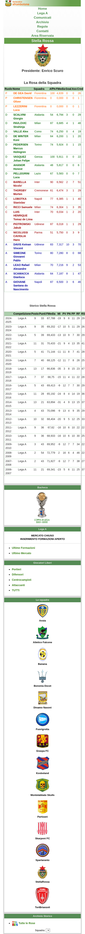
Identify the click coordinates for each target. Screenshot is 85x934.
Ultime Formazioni (23, 547)
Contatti (42, 31)
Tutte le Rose (23, 923)
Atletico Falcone (42, 635)
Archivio (42, 22)
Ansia (42, 613)
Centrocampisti (21, 579)
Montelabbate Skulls (43, 787)
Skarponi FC (42, 831)
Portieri (16, 569)
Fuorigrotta (42, 722)
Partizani (42, 809)
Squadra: (40, 930)
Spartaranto (42, 853)
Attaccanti (18, 585)
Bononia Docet (42, 678)
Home (42, 8)
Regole (42, 26)
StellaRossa (43, 874)
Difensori (17, 574)
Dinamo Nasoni (42, 700)
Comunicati (42, 17)
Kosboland (42, 765)
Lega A (42, 13)
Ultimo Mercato (21, 553)
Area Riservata (42, 35)
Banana (42, 656)
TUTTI (15, 590)
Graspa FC (42, 743)
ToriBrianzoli (42, 898)
